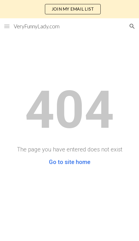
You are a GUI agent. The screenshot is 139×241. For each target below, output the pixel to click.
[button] (7, 26)
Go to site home (69, 162)
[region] (69, 9)
